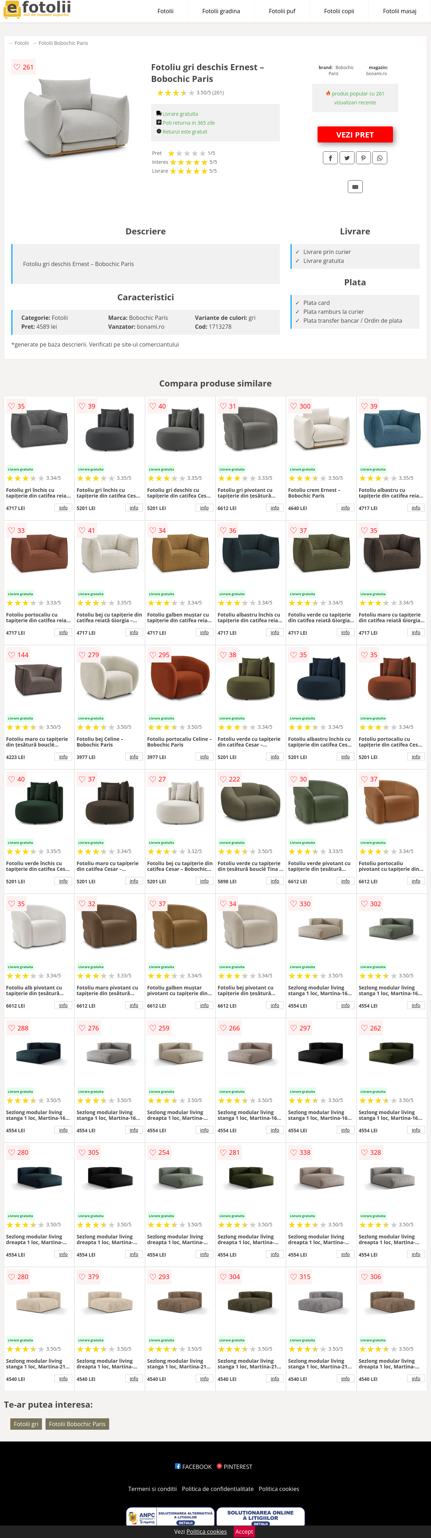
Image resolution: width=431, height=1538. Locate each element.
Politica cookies (279, 1489)
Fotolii (166, 11)
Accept (244, 1532)
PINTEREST (234, 1467)
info (63, 507)
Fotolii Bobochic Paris (63, 43)
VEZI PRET (355, 134)
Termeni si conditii (152, 1489)
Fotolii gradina (221, 11)
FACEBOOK (193, 1467)
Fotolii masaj (399, 11)
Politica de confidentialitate (218, 1489)
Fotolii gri (26, 1424)
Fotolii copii (339, 11)
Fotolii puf (282, 11)
